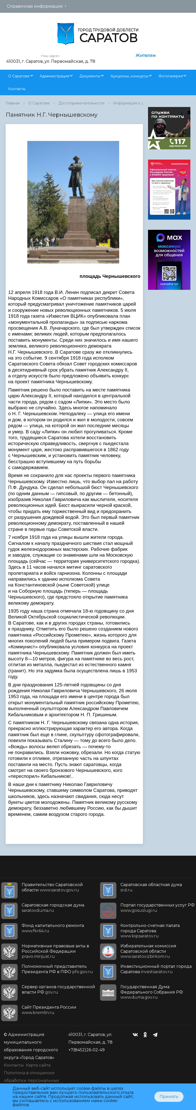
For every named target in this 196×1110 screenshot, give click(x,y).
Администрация (54, 76)
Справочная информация (35, 6)
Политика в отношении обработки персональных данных (31, 1080)
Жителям (146, 55)
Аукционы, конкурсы (129, 76)
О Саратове (19, 76)
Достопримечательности (81, 103)
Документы (89, 76)
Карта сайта (38, 1065)
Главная (13, 103)
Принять (169, 1096)
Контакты (17, 89)
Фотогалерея (170, 76)
